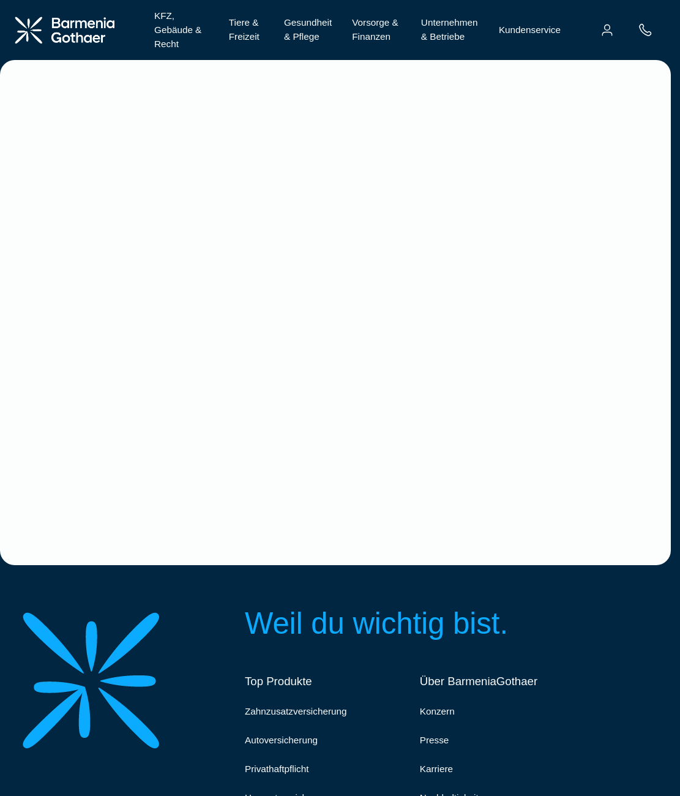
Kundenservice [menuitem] (530, 29)
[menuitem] (607, 30)
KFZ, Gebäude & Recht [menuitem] (177, 29)
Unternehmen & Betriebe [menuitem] (449, 29)
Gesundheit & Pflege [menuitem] (308, 29)
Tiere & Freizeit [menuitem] (244, 29)
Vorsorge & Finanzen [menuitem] (375, 29)
